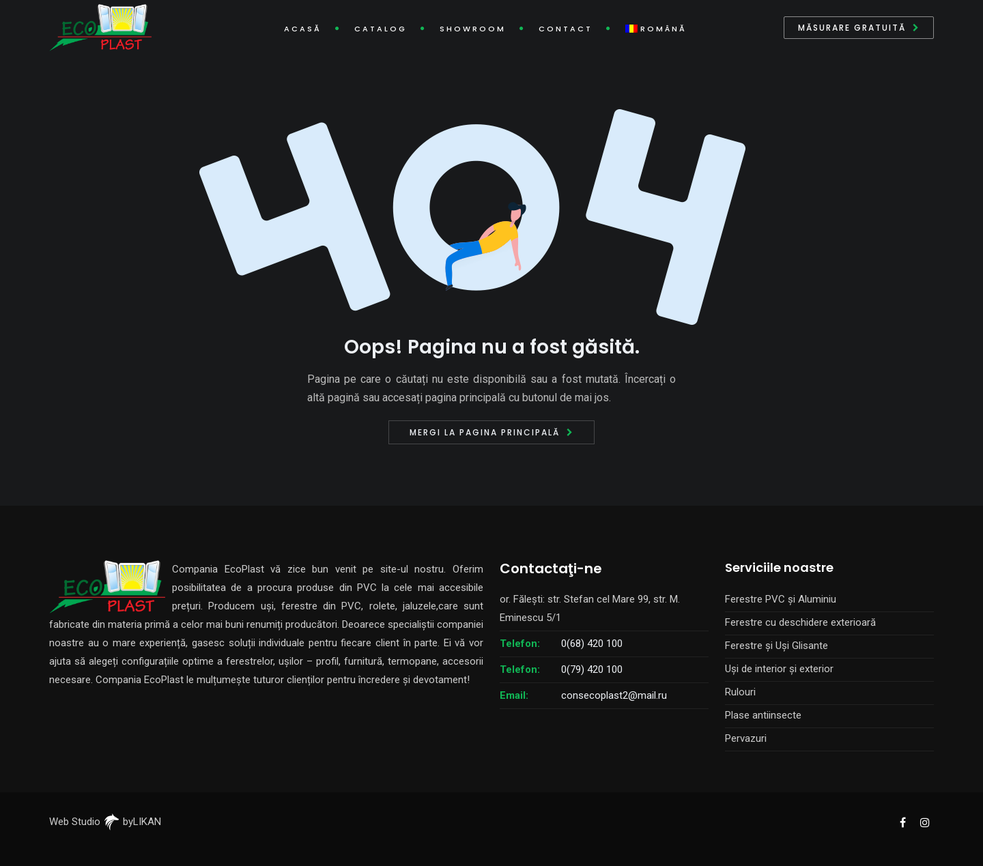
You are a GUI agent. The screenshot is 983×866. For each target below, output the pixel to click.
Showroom (473, 28)
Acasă (303, 28)
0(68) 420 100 (592, 643)
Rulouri (740, 692)
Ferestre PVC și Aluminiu (780, 599)
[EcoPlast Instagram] (924, 822)
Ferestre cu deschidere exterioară (800, 622)
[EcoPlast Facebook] (902, 822)
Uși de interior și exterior (779, 669)
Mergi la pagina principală (485, 432)
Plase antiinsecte (763, 715)
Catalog (380, 28)
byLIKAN (132, 822)
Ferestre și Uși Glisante (776, 645)
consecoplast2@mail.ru (614, 695)
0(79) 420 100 (592, 669)
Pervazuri (746, 738)
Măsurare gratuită (852, 27)
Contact (566, 28)
